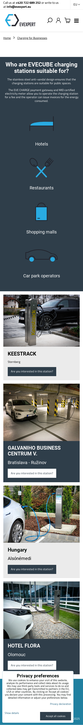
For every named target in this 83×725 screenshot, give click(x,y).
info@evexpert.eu (19, 6)
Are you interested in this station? (32, 371)
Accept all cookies (56, 716)
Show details (12, 712)
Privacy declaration (60, 704)
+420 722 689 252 (28, 2)
